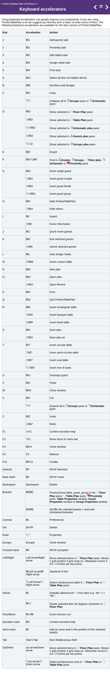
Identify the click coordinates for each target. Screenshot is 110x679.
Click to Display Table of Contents (19, 4)
